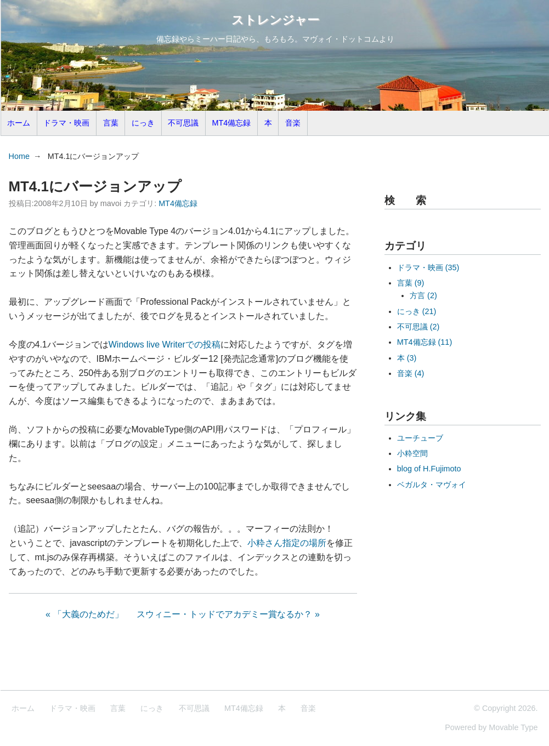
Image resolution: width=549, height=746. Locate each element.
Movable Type (513, 727)
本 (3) (407, 358)
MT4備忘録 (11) (424, 342)
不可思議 (183, 122)
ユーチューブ (420, 438)
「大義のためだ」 (88, 614)
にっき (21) (417, 311)
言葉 (110, 122)
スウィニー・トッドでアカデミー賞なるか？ (224, 614)
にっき (143, 122)
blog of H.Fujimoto (429, 468)
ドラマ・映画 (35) (428, 267)
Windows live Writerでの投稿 (164, 344)
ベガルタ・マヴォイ (431, 484)
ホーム (18, 122)
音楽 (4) (411, 373)
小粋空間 (412, 453)
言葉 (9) (411, 282)
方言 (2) (423, 295)
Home (19, 156)
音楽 (293, 122)
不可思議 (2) (418, 326)
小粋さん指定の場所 (286, 543)
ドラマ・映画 (66, 122)
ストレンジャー (275, 20)
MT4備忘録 (231, 122)
